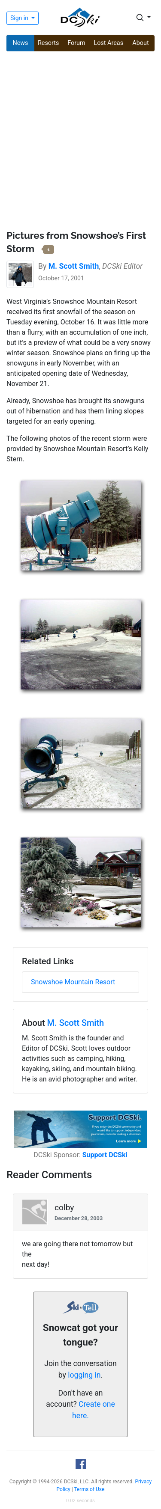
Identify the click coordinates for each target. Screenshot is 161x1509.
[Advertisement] (80, 142)
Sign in (20, 18)
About (140, 43)
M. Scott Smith (75, 1023)
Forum (76, 43)
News (20, 43)
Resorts (48, 43)
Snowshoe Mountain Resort (73, 982)
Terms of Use (89, 1489)
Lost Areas (108, 43)
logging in (84, 1375)
